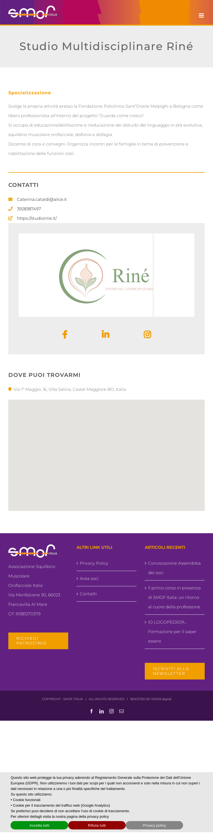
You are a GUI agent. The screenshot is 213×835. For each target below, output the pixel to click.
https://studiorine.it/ (37, 218)
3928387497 (29, 208)
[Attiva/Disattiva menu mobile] (202, 15)
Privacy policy (154, 825)
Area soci (89, 578)
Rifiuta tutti (97, 825)
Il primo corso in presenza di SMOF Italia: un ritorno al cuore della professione (174, 597)
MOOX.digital (161, 699)
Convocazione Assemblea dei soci (174, 567)
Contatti (88, 593)
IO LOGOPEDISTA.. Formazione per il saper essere (172, 631)
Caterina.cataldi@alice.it (42, 199)
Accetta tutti (39, 825)
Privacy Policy (94, 563)
